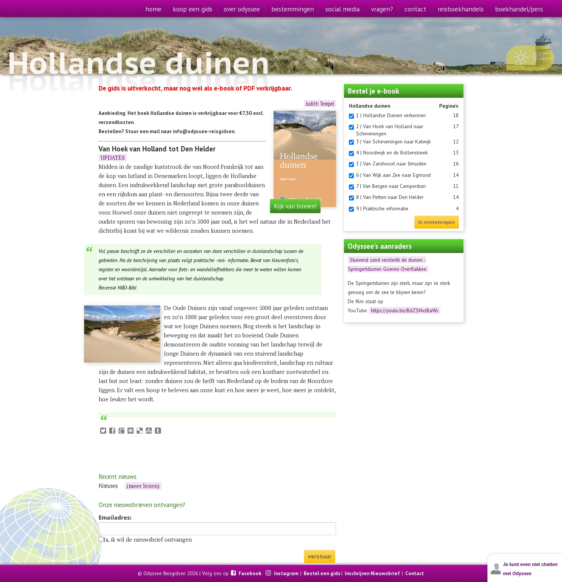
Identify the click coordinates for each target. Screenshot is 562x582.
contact (415, 9)
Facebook (251, 573)
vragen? (382, 9)
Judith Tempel (320, 103)
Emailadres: (115, 517)
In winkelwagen (436, 222)
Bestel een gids (322, 573)
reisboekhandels (461, 9)
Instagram (286, 573)
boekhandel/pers (519, 9)
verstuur (319, 556)
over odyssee (242, 9)
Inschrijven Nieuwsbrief (372, 573)
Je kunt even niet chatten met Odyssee (530, 569)
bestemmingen (292, 9)
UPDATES (112, 157)
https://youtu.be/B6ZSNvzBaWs (404, 310)
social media (342, 9)
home (153, 9)
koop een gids (192, 9)
